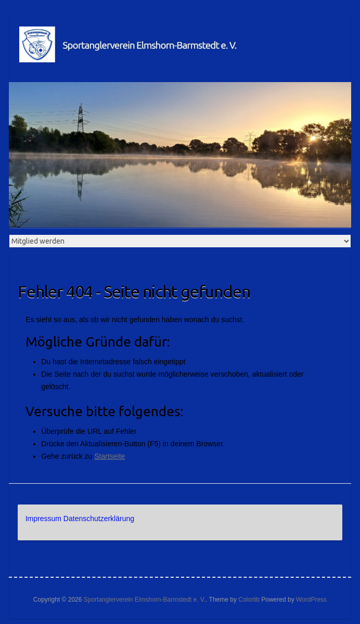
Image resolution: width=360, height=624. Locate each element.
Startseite (109, 456)
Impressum (43, 518)
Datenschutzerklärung (98, 518)
